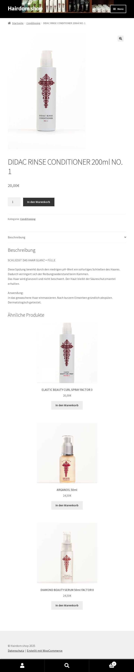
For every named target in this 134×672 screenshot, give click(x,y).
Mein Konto (22, 665)
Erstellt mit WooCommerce (44, 650)
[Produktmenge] (14, 202)
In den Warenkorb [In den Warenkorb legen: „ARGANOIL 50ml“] (67, 505)
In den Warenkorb (38, 202)
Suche (67, 665)
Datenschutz (16, 650)
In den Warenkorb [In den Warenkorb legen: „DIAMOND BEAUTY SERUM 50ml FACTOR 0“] (67, 605)
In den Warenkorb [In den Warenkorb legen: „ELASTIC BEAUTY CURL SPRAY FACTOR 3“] (67, 405)
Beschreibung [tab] (16, 237)
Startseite (17, 23)
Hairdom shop (25, 8)
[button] (121, 39)
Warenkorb (102, 663)
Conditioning (33, 23)
